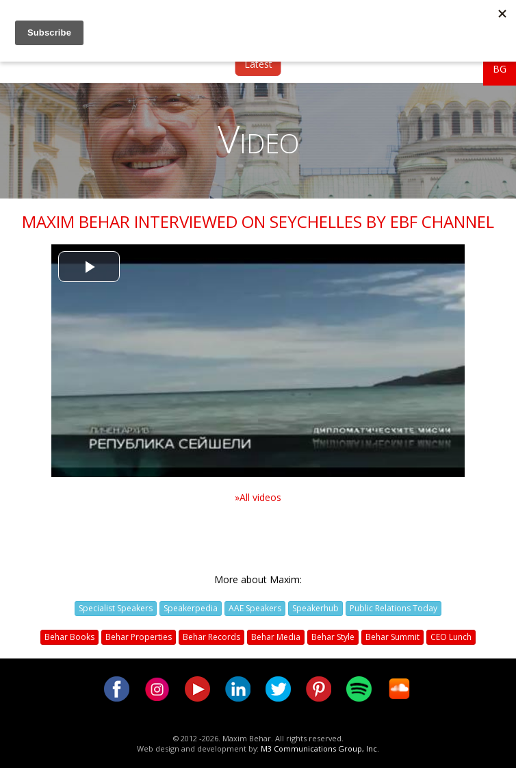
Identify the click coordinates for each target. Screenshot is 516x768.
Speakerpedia (191, 608)
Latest (258, 64)
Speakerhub (315, 608)
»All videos (258, 497)
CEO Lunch (451, 637)
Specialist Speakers (116, 608)
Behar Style (332, 637)
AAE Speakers (255, 608)
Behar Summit (392, 637)
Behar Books (69, 637)
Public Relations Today (393, 608)
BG (499, 68)
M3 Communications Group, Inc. (320, 748)
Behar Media (275, 637)
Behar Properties (138, 637)
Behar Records (211, 637)
